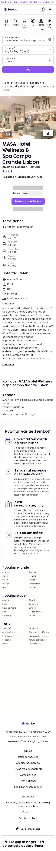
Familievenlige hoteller (39, 636)
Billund (32, 600)
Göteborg (6, 616)
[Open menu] (50, 9)
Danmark (33, 572)
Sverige (5, 584)
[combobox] (25, 40)
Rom (4, 612)
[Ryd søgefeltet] (50, 39)
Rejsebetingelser (28, 757)
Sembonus (28, 796)
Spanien (6, 572)
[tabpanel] (28, 54)
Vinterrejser (34, 628)
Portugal (19, 83)
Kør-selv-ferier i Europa (39, 632)
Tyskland (33, 580)
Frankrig (32, 576)
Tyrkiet (5, 576)
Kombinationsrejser (37, 640)
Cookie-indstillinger (28, 829)
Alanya (5, 600)
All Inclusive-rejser (10, 632)
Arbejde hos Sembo (28, 763)
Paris (4, 604)
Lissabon (35, 83)
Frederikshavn (35, 612)
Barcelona (33, 604)
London (32, 608)
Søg (28, 69)
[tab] (6, 25)
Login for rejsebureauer (28, 787)
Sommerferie (8, 628)
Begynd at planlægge (28, 201)
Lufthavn (17, 193)
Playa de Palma (9, 608)
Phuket (32, 616)
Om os (28, 751)
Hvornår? (10, 48)
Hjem (5, 83)
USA (4, 588)
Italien (5, 580)
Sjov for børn (35, 644)
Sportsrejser (7, 636)
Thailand (33, 588)
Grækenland (34, 584)
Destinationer (28, 781)
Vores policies (28, 775)
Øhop (5, 644)
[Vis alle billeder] (48, 133)
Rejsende (10, 58)
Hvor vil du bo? (12, 37)
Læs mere (8, 303)
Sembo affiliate (28, 818)
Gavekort (28, 812)
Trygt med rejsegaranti (28, 769)
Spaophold (7, 640)
